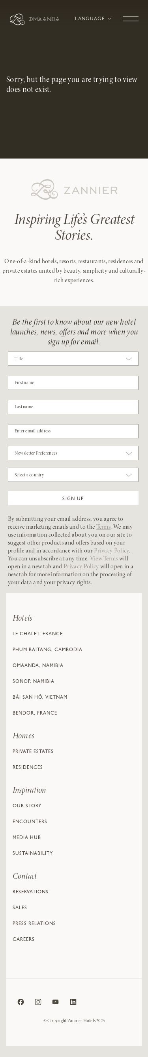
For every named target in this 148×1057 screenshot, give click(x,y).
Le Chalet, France (38, 634)
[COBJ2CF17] (73, 383)
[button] (73, 498)
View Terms (104, 559)
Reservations (31, 892)
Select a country (29, 475)
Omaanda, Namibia (38, 666)
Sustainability (33, 854)
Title (19, 359)
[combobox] (73, 361)
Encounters (30, 822)
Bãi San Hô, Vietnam (40, 698)
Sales (20, 908)
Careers (24, 940)
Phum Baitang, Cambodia (47, 650)
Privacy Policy (111, 551)
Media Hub (27, 838)
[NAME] (73, 407)
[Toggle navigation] (131, 15)
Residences (28, 768)
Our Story (27, 806)
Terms (103, 527)
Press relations (34, 924)
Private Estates (33, 752)
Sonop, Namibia (33, 682)
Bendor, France (35, 713)
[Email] (73, 431)
